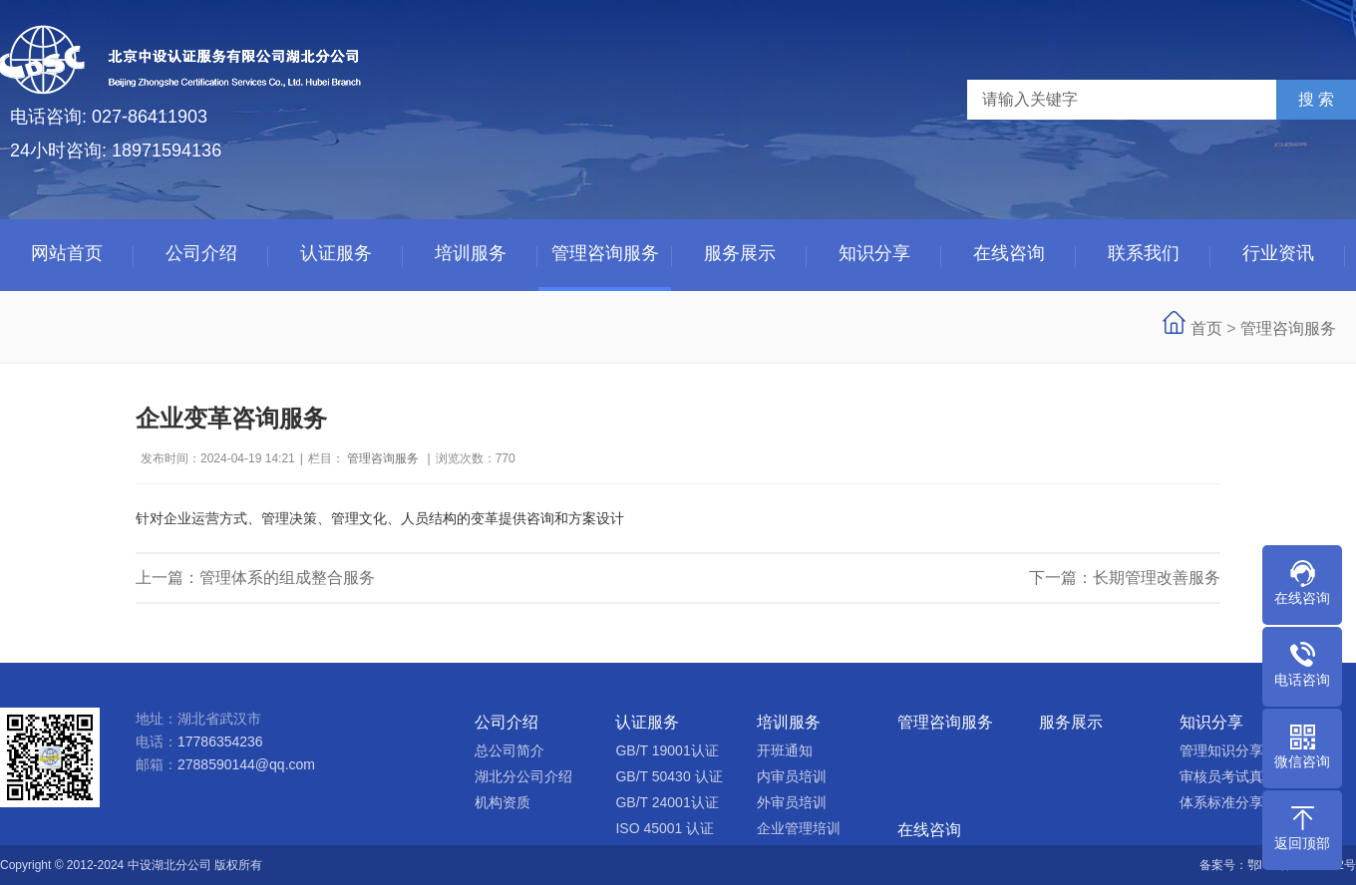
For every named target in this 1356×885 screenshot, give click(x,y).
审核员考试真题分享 (1242, 776)
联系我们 (1144, 253)
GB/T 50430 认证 (668, 776)
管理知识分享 (1221, 750)
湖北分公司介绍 (523, 776)
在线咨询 (1009, 253)
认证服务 (336, 253)
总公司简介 (509, 750)
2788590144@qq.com (246, 764)
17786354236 (220, 741)
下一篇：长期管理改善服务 (1124, 577)
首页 (1206, 328)
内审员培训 (792, 776)
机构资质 (502, 802)
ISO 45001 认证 (664, 828)
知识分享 (874, 253)
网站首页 (67, 253)
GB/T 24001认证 (666, 802)
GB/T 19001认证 (666, 750)
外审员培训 (792, 802)
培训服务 (471, 253)
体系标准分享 (1221, 802)
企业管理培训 (799, 828)
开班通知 (785, 750)
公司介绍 (201, 253)
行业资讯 (1278, 253)
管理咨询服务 (605, 253)
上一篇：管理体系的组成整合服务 (255, 577)
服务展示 (740, 253)
